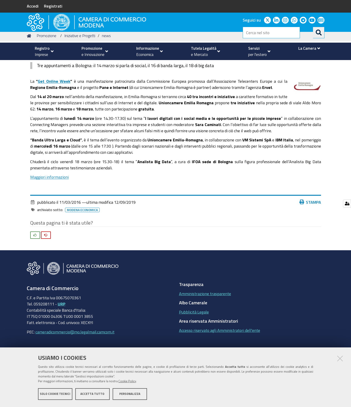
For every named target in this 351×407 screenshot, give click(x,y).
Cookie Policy (127, 382)
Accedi (32, 6)
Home (30, 65)
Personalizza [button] (129, 394)
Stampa (311, 231)
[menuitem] (42, 51)
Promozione (46, 65)
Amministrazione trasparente (205, 323)
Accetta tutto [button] (92, 394)
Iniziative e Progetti (79, 65)
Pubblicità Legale (194, 341)
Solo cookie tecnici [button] (55, 394)
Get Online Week (54, 110)
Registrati (53, 6)
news (106, 65)
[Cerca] (318, 32)
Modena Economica (83, 239)
